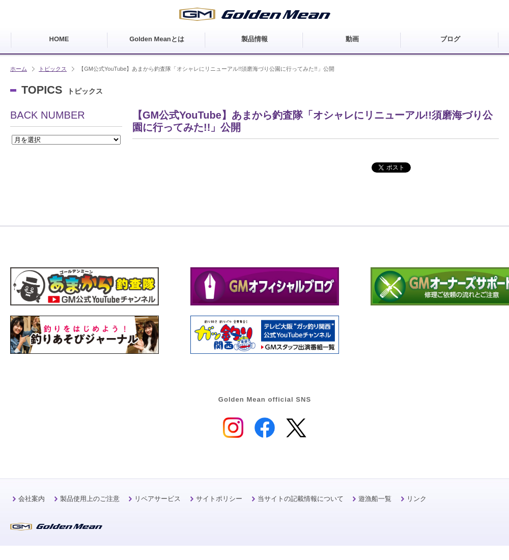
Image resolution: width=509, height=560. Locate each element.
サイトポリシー (219, 498)
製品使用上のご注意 (90, 498)
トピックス (53, 69)
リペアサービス (157, 498)
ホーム (18, 69)
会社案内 (31, 498)
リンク (417, 498)
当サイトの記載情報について (301, 498)
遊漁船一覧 (374, 498)
